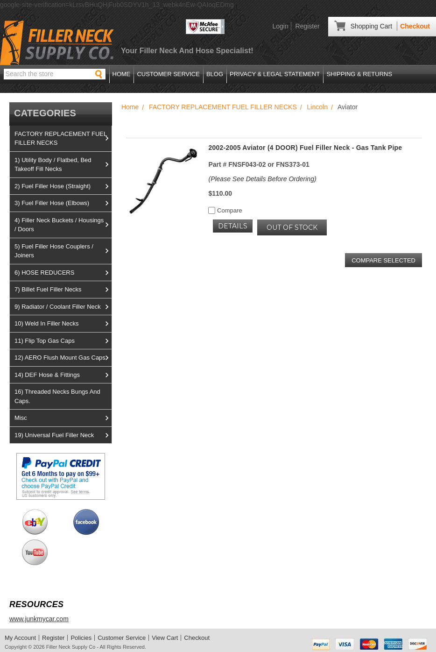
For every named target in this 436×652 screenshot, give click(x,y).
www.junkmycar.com (39, 619)
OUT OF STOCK (292, 227)
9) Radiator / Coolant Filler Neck (63, 307)
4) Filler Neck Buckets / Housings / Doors (63, 225)
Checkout (415, 26)
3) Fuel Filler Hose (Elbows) (63, 203)
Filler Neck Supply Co (71, 647)
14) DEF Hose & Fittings (63, 375)
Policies (80, 638)
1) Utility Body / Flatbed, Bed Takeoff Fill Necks (63, 164)
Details (232, 226)
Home (122, 74)
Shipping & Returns (359, 74)
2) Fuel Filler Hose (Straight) (63, 186)
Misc (63, 418)
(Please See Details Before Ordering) (262, 179)
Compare (225, 210)
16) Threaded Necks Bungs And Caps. (57, 396)
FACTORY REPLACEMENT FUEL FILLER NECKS (63, 138)
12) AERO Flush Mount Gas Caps (63, 357)
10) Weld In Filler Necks (63, 323)
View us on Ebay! (35, 522)
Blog (214, 74)
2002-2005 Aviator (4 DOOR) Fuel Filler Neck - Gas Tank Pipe (305, 147)
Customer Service (168, 74)
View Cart (165, 638)
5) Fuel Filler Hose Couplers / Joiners (63, 251)
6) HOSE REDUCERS (63, 272)
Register (307, 26)
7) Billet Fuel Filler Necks (63, 289)
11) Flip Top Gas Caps (63, 341)
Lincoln (317, 107)
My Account (20, 638)
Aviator (348, 107)
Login (280, 26)
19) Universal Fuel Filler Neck (63, 435)
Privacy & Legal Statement (275, 74)
